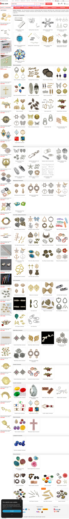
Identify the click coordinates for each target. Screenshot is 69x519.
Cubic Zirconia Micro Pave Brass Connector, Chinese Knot (5, 213)
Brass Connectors (17, 65)
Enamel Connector (17, 364)
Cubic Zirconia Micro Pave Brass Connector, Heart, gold (5, 358)
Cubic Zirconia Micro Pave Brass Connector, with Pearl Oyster (5, 271)
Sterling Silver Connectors (18, 15)
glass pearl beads (19, 5)
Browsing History (48, 0)
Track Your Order (34, 0)
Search (49, 3)
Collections (54, 7)
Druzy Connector (16, 454)
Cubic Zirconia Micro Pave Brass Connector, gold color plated (5, 126)
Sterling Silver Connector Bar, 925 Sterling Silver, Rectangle (5, 256)
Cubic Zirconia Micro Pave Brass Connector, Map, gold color (5, 111)
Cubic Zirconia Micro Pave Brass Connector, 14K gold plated (5, 82)
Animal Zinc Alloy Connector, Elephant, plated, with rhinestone (5, 315)
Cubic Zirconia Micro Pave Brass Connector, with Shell (5, 155)
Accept (12, 511)
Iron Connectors (16, 280)
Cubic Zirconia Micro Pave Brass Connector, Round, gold (5, 373)
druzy (37, 5)
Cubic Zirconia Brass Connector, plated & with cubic (5, 184)
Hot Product (3, 10)
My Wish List (17, 0)
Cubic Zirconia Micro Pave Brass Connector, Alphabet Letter (5, 242)
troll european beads (31, 5)
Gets (4, 3)
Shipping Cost (23, 0)
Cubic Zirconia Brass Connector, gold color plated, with (5, 227)
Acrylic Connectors (17, 382)
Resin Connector (16, 417)
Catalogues (45, 7)
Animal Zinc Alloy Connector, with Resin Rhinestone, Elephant (5, 300)
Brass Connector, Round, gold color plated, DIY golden (5, 23)
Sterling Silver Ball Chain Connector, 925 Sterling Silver (5, 38)
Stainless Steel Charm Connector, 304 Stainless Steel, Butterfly (5, 67)
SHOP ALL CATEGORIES (6, 7)
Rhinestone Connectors (18, 180)
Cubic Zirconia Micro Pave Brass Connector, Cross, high (5, 97)
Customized (62, 7)
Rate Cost (28, 0)
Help (53, 0)
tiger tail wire (13, 5)
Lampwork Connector (17, 435)
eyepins (39, 5)
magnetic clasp (25, 5)
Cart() (61, 3)
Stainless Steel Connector (18, 146)
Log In (13, 0)
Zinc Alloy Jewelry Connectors (19, 214)
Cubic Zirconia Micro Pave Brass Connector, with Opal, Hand (5, 140)
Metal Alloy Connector (17, 330)
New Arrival (17, 7)
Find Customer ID (41, 0)
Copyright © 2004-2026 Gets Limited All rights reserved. (34, 516)
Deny (12, 514)
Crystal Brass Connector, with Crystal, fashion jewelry (5, 52)
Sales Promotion (36, 7)
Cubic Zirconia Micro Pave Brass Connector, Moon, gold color (5, 402)
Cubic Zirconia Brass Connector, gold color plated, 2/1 (5, 169)
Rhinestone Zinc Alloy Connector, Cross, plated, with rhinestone (5, 286)
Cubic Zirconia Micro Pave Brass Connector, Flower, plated (5, 198)
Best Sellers (26, 7)
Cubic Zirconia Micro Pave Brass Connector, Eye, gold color (5, 329)
